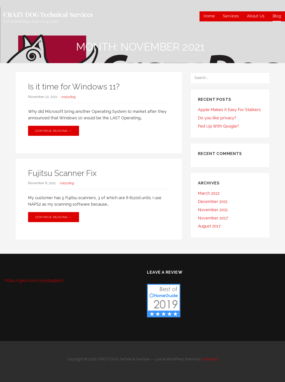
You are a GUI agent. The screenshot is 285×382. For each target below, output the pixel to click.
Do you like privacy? (217, 118)
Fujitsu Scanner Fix (62, 173)
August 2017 (209, 226)
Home (209, 16)
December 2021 (213, 201)
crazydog (68, 97)
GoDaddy (210, 359)
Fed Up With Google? (218, 126)
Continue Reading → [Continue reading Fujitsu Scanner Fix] (53, 217)
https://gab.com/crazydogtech (34, 280)
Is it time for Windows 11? (74, 86)
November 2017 (213, 218)
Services (231, 16)
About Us (256, 16)
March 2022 (209, 193)
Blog (277, 16)
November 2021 (213, 209)
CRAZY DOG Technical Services (48, 14)
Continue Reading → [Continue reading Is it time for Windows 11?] (53, 130)
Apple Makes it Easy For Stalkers (229, 109)
